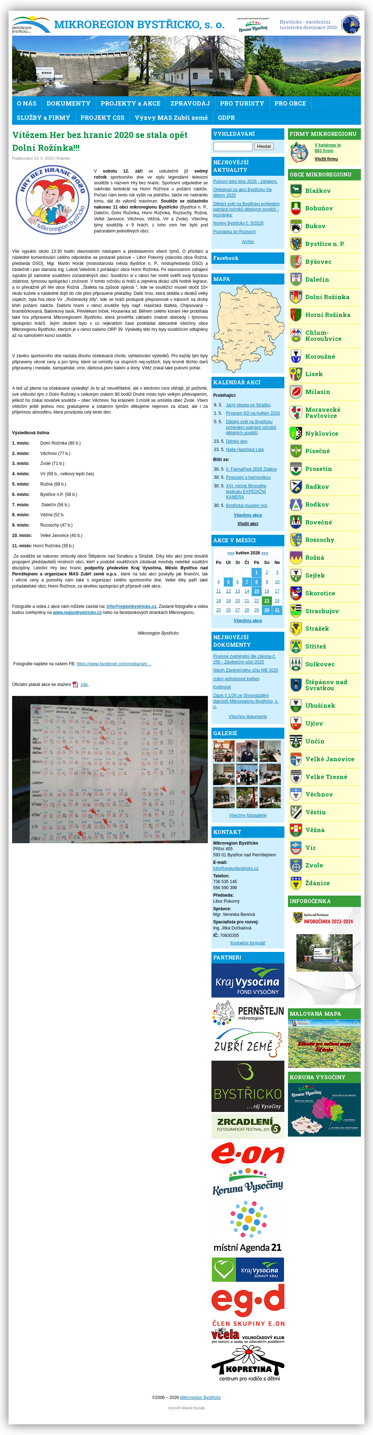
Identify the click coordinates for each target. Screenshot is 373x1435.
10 (277, 581)
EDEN (317, 25)
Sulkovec (320, 664)
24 (277, 600)
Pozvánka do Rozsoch (234, 231)
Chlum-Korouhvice (323, 335)
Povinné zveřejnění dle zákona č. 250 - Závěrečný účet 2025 (244, 659)
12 (228, 591)
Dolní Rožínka (327, 297)
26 (228, 610)
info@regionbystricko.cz (132, 606)
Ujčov (314, 723)
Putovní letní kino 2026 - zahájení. (245, 181)
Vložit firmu (326, 159)
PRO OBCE (290, 103)
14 (247, 591)
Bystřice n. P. (325, 244)
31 (277, 610)
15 (256, 591)
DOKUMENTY (69, 103)
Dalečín (317, 279)
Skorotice (320, 593)
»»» (264, 552)
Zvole (314, 865)
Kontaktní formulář (247, 943)
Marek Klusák (193, 1408)
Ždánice (317, 883)
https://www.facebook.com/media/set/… (114, 663)
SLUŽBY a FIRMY (43, 117)
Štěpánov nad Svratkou (326, 685)
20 (237, 600)
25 (218, 610)
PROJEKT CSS (102, 117)
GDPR (226, 117)
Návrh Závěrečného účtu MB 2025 (245, 670)
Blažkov (318, 190)
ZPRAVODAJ (190, 103)
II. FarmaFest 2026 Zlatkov (251, 469)
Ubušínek (320, 705)
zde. (85, 684)
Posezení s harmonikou (248, 477)
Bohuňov (319, 208)
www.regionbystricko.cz (77, 612)
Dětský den (236, 441)
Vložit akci (247, 523)
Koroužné (320, 356)
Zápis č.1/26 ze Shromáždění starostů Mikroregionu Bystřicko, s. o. (245, 701)
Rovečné (318, 522)
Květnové (222, 687)
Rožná (314, 557)
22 (256, 600)
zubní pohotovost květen (236, 678)
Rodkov (317, 504)
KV (253, 25)
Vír (310, 848)
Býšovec (318, 261)
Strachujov (322, 611)
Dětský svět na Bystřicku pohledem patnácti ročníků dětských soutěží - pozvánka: (246, 209)
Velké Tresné (326, 777)
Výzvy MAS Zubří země (171, 117)
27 (237, 610)
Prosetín (318, 469)
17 (277, 591)
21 (247, 600)
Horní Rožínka (328, 315)
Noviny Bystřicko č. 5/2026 (238, 223)
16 (266, 591)
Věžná (315, 830)
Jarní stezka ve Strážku (248, 405)
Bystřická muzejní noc (247, 505)
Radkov (317, 486)
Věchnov (319, 794)
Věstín (315, 812)
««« (231, 552)
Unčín (315, 741)
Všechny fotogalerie (248, 815)
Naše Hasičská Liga (245, 449)
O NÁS (27, 103)
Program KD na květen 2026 (253, 413)
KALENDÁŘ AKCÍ (237, 382)
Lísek (314, 374)
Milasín (317, 392)
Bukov (315, 226)
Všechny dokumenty (247, 716)
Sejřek (315, 575)
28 (247, 610)
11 (218, 591)
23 (266, 600)
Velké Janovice (329, 759)
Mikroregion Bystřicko (120, 25)
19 (228, 600)
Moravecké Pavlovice (323, 412)
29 (256, 610)
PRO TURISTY (242, 103)
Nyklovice (321, 433)
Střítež (315, 646)
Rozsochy (320, 539)
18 (218, 600)
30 (266, 610)
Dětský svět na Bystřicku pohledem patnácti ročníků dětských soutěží (251, 427)
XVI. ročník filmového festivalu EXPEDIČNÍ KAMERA (246, 491)
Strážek (317, 628)
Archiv (248, 241)
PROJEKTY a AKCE (131, 103)
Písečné (317, 451)
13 (237, 591)
